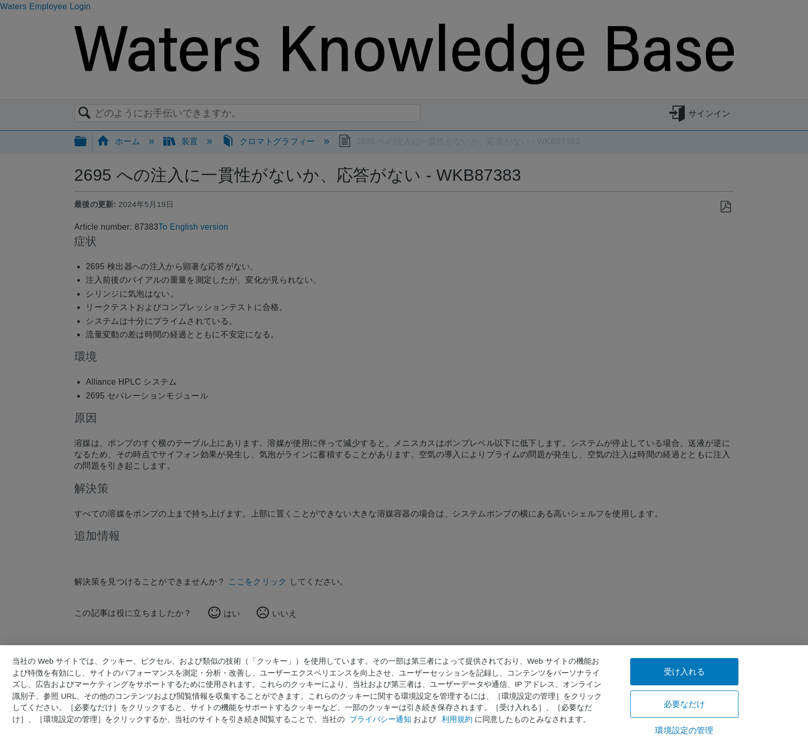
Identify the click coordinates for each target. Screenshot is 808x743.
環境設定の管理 (684, 730)
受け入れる (684, 671)
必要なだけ (684, 704)
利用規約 (457, 719)
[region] (404, 694)
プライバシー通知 (380, 719)
